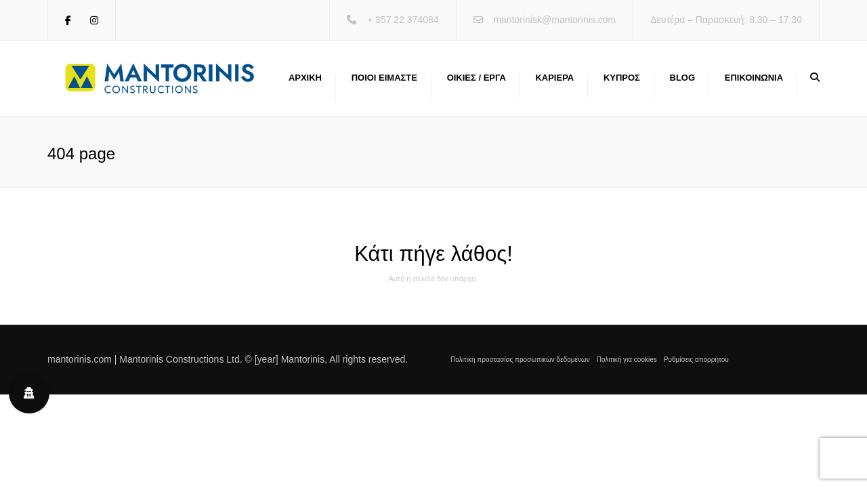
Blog (683, 78)
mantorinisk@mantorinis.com (554, 19)
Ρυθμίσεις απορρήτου (696, 359)
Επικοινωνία (754, 78)
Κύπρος (622, 78)
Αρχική (305, 78)
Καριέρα (554, 78)
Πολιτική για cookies (627, 359)
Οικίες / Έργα (476, 78)
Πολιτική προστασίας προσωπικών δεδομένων (520, 359)
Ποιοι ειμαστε (384, 78)
